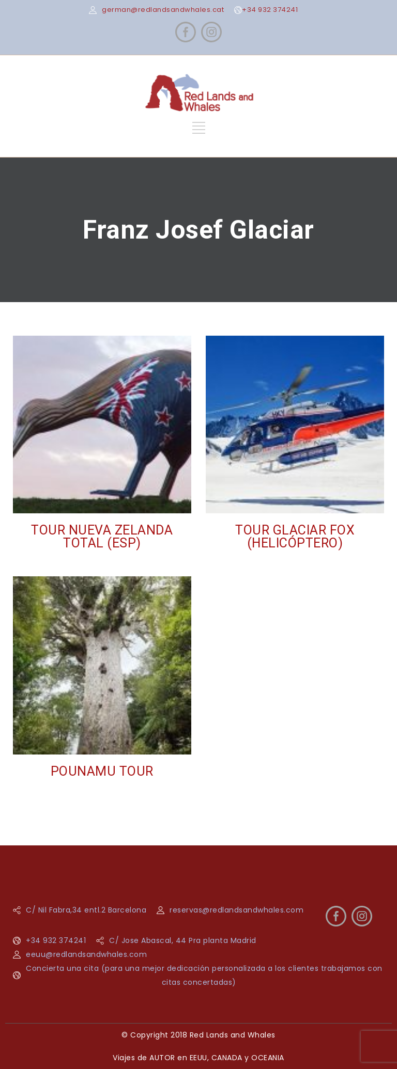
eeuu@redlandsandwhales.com (86, 954)
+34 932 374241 (270, 9)
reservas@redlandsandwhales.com (236, 910)
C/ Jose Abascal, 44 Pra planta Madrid (182, 940)
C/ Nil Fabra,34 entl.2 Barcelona (86, 910)
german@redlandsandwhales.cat (163, 9)
